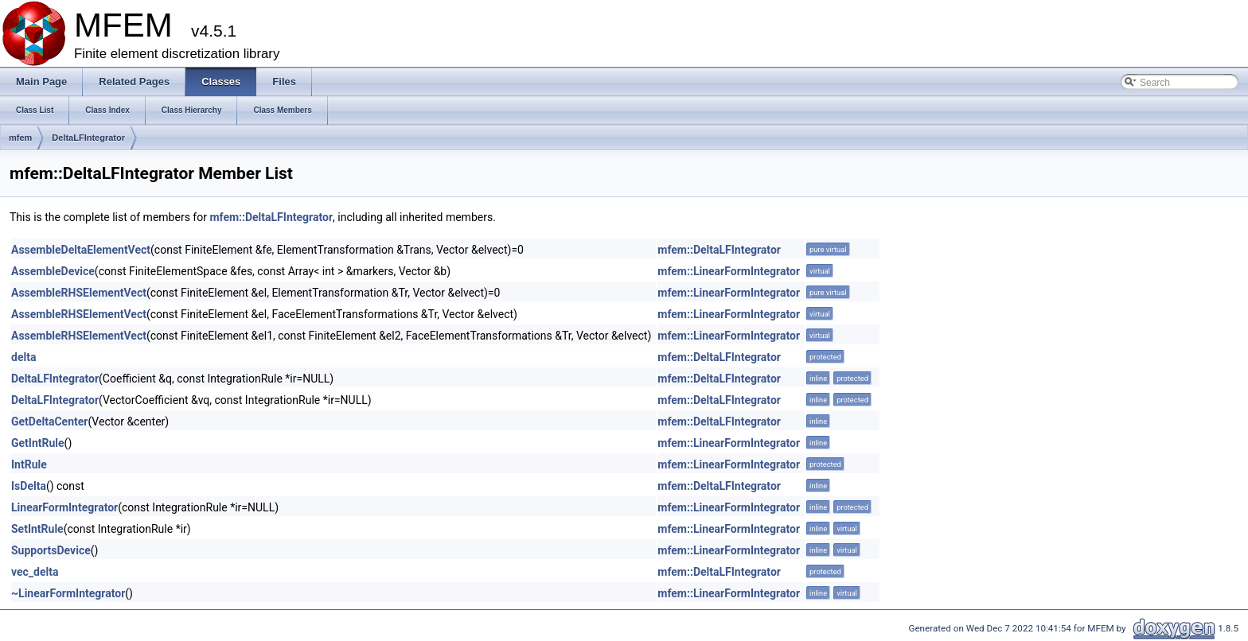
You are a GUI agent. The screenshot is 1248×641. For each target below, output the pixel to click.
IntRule (29, 464)
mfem (20, 137)
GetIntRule (37, 443)
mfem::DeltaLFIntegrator (271, 217)
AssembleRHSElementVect (78, 292)
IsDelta (28, 486)
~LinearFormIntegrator (68, 593)
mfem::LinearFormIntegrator (728, 271)
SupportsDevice (51, 550)
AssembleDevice (53, 271)
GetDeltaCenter (49, 421)
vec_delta (34, 571)
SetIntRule (37, 529)
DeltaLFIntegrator (88, 137)
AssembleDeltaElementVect (80, 249)
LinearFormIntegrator (64, 507)
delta (23, 357)
